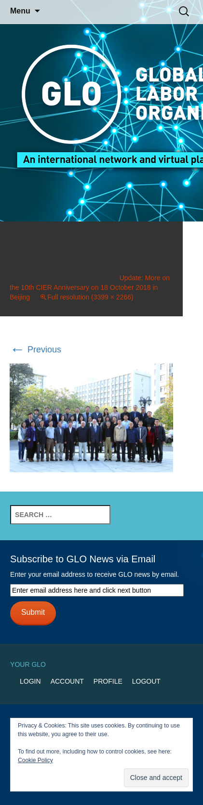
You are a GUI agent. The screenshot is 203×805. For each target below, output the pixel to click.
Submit (33, 612)
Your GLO (28, 664)
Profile (108, 681)
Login (30, 681)
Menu (20, 11)
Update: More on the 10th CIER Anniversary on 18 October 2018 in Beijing (90, 287)
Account (67, 681)
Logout (146, 681)
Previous (35, 349)
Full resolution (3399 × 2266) (90, 297)
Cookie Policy (35, 760)
